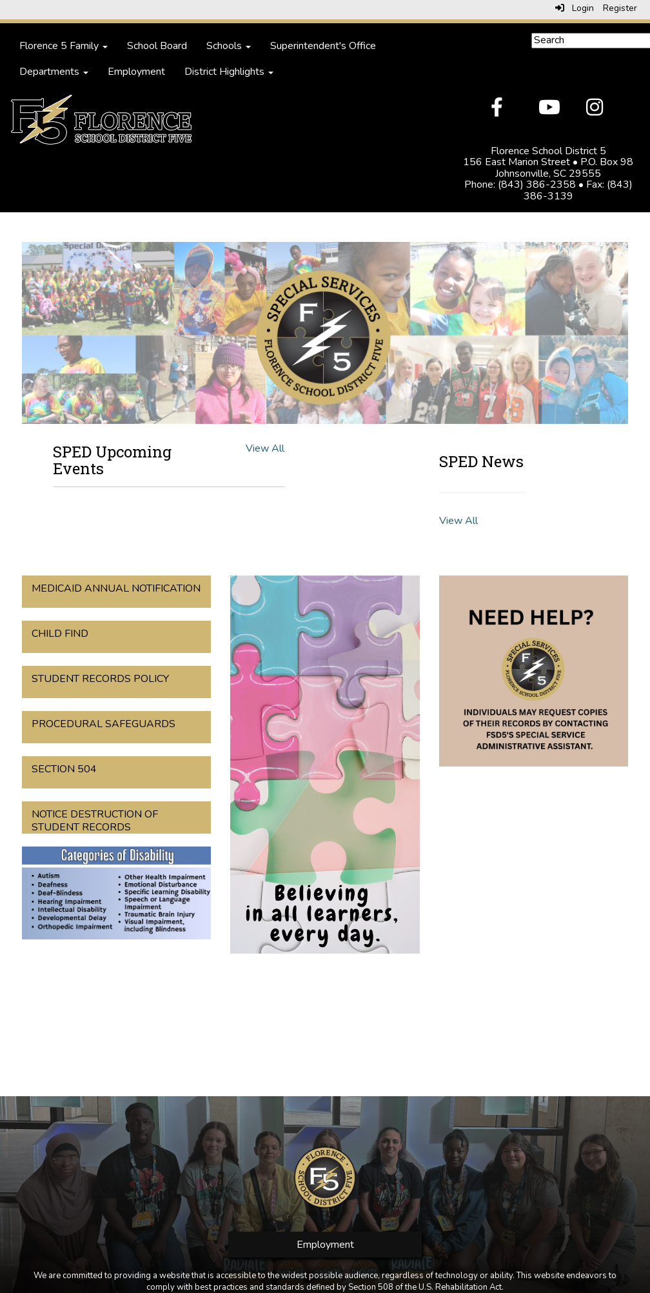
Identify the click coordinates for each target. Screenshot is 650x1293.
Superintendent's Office (323, 46)
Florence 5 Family (63, 46)
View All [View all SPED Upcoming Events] (265, 448)
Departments (53, 72)
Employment (136, 72)
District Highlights (228, 72)
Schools (228, 46)
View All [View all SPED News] (458, 521)
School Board (157, 46)
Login (574, 8)
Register (620, 8)
